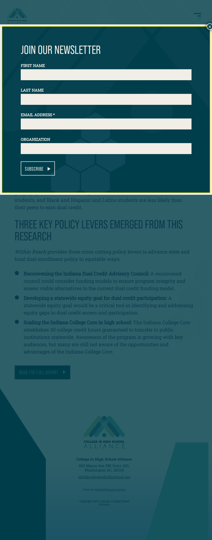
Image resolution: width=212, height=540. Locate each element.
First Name (33, 65)
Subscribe (34, 169)
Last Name (32, 90)
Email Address (38, 114)
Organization (35, 139)
